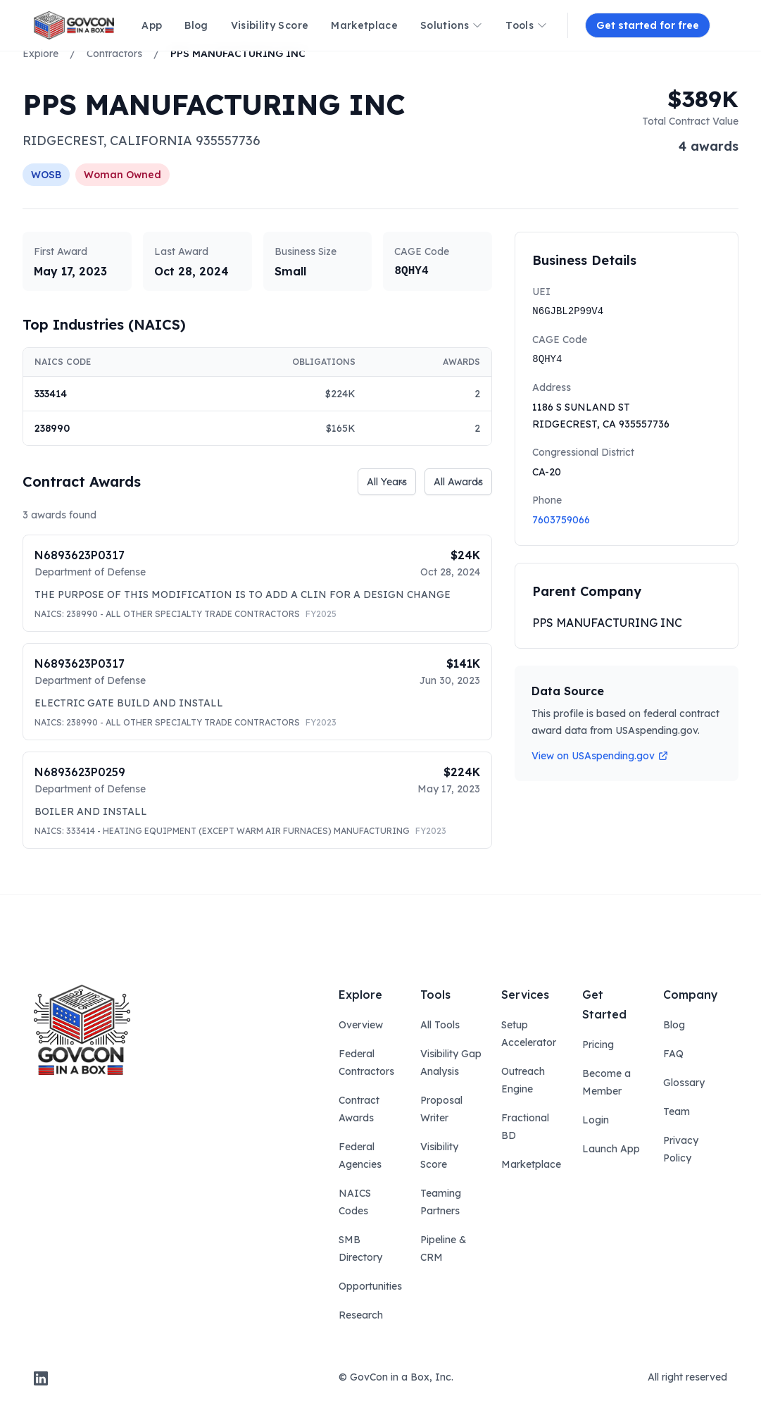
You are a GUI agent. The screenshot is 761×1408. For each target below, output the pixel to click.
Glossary (684, 1082)
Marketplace (531, 1164)
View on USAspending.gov (600, 755)
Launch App (611, 1148)
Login (595, 1120)
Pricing (598, 1044)
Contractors (114, 53)
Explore (40, 53)
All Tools (440, 1024)
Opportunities (370, 1286)
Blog (674, 1024)
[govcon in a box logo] (82, 1030)
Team (676, 1111)
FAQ (673, 1053)
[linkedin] (41, 1378)
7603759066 (561, 519)
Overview (361, 1024)
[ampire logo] (74, 25)
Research (361, 1315)
